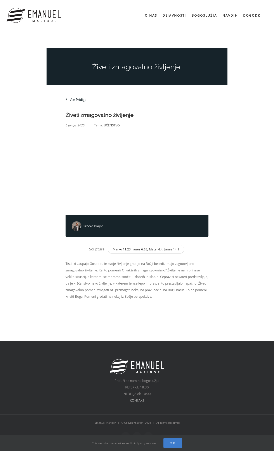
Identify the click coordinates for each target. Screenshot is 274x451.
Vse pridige (76, 99)
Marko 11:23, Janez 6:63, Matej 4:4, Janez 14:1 (146, 249)
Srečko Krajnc (93, 226)
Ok (173, 443)
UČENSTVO (112, 125)
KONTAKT (137, 400)
